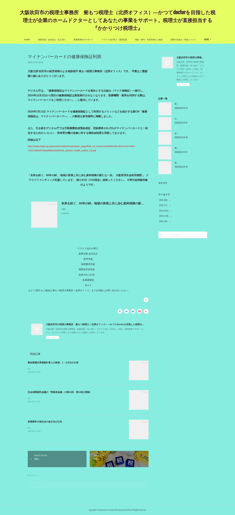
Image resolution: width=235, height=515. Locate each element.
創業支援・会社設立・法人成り (52, 40)
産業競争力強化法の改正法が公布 (45, 421)
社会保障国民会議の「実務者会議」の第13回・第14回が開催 (59, 392)
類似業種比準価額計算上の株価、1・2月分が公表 (53, 362)
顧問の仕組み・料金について (183, 40)
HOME (27, 40)
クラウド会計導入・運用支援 (114, 40)
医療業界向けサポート (83, 40)
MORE (206, 39)
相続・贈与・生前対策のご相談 (149, 40)
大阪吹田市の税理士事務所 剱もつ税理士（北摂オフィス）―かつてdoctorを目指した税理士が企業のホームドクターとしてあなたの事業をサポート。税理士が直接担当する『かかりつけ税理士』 (117, 19)
